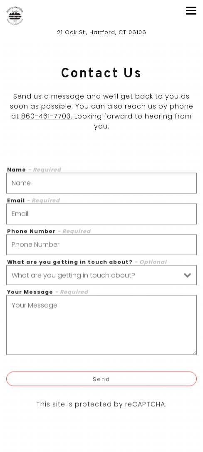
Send (101, 380)
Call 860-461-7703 (101, 444)
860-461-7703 (46, 117)
